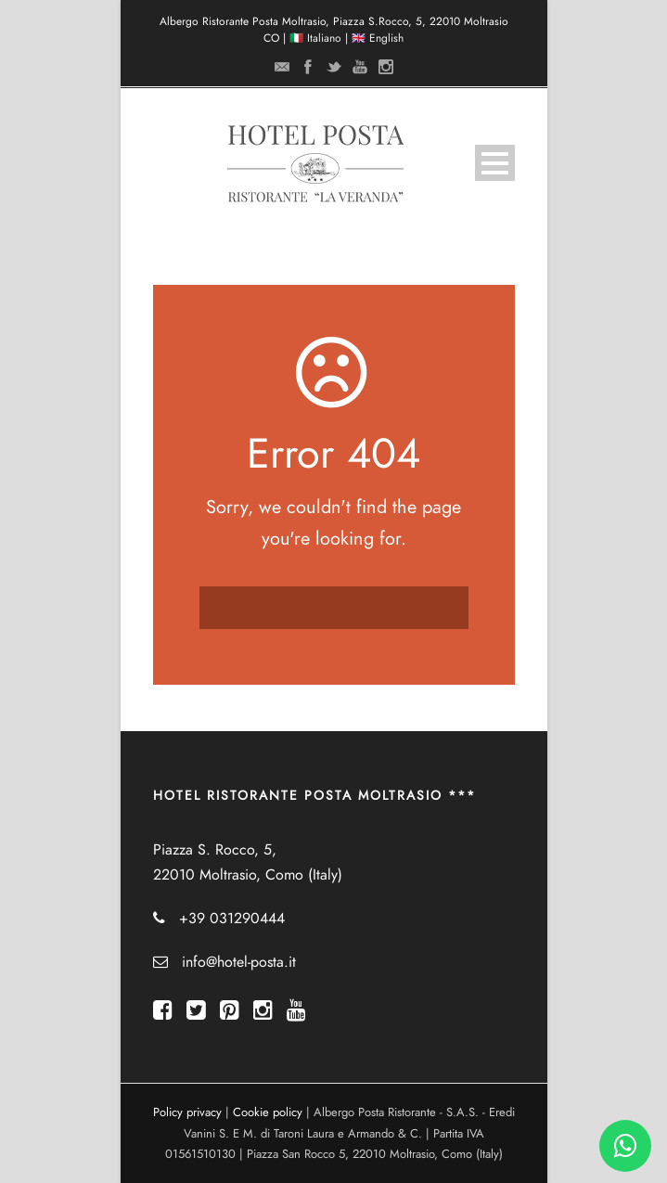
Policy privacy (187, 1112)
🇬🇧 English (378, 38)
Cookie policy (267, 1112)
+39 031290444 (232, 918)
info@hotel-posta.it (239, 962)
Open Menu (495, 163)
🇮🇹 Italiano (315, 38)
